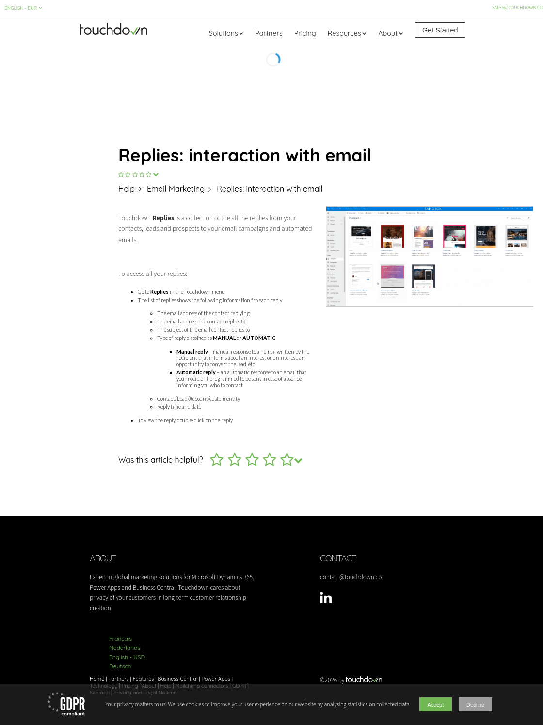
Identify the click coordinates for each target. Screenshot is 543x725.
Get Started (440, 30)
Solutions (223, 33)
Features (143, 679)
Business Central (177, 679)
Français (120, 638)
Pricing (305, 33)
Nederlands (124, 647)
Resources (344, 33)
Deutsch (120, 666)
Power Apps (216, 679)
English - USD (127, 657)
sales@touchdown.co (516, 7)
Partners (268, 33)
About (388, 33)
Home (97, 679)
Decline (477, 704)
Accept (434, 704)
